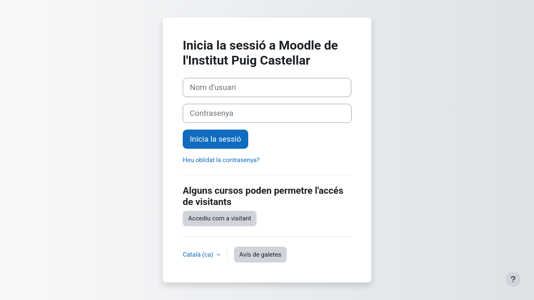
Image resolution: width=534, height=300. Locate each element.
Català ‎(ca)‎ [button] (199, 254)
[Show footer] (513, 279)
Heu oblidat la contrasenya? (221, 160)
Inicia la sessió (215, 139)
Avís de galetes (260, 254)
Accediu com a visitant (219, 218)
